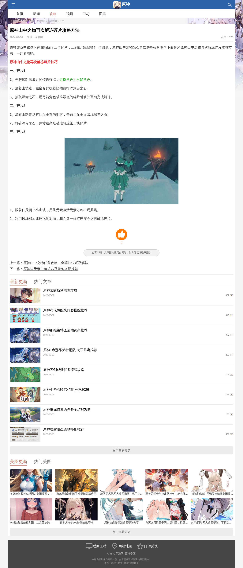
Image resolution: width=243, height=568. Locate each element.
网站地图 (121, 546)
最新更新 (18, 281)
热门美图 (42, 461)
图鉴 (102, 14)
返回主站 (96, 546)
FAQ (86, 14)
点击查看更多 (121, 450)
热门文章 (42, 281)
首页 (20, 14)
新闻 (36, 14)
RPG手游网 (28, 21)
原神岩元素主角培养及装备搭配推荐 (50, 269)
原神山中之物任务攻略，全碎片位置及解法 (55, 263)
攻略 (53, 14)
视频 (69, 14)
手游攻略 (52, 21)
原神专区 (40, 21)
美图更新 (18, 461)
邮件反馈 (147, 546)
